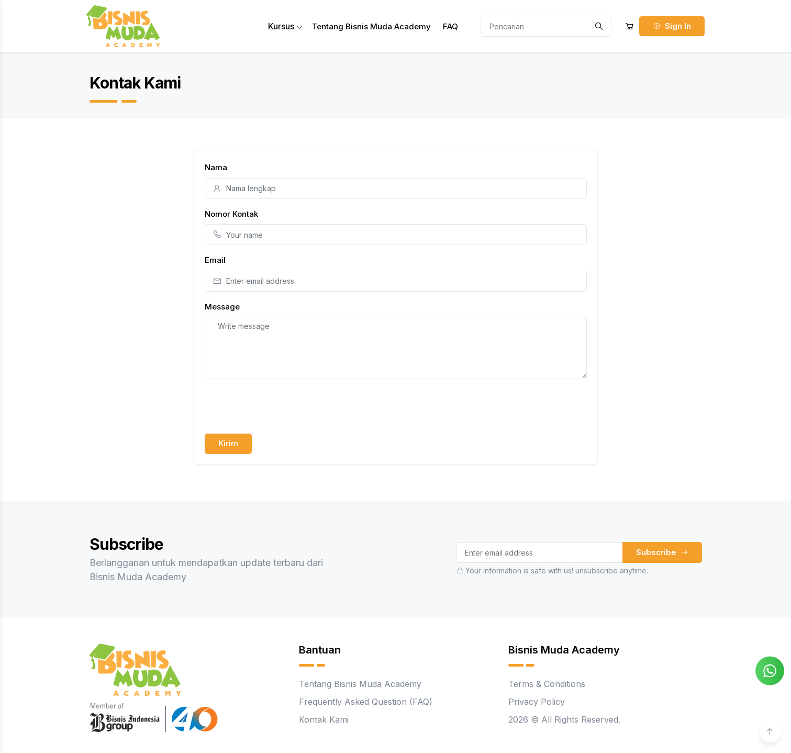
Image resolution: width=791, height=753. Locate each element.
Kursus (285, 26)
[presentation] (284, 407)
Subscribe (662, 552)
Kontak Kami (324, 719)
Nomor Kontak (231, 214)
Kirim (228, 443)
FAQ (450, 26)
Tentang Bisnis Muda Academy (371, 26)
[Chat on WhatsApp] (769, 670)
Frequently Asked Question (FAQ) (365, 701)
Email (215, 260)
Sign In (672, 26)
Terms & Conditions (546, 684)
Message (222, 307)
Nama (216, 167)
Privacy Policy (536, 701)
